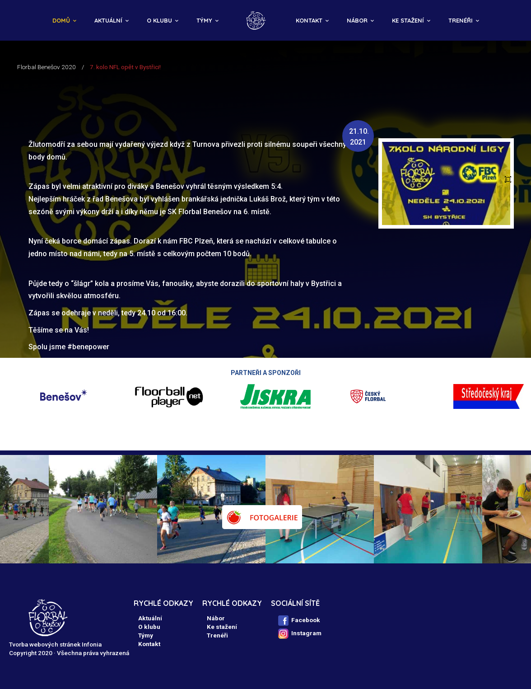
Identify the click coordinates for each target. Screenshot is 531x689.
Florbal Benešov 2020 (46, 66)
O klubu (159, 20)
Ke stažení (408, 20)
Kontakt (309, 20)
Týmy (204, 20)
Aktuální (108, 20)
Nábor (357, 20)
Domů (61, 20)
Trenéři (460, 20)
